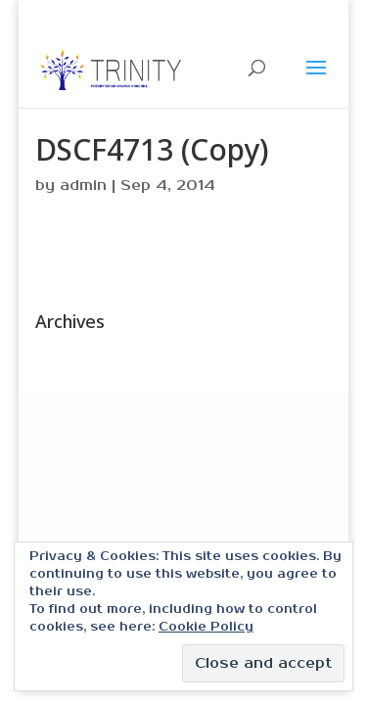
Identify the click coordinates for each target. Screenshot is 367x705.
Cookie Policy (206, 627)
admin (83, 185)
